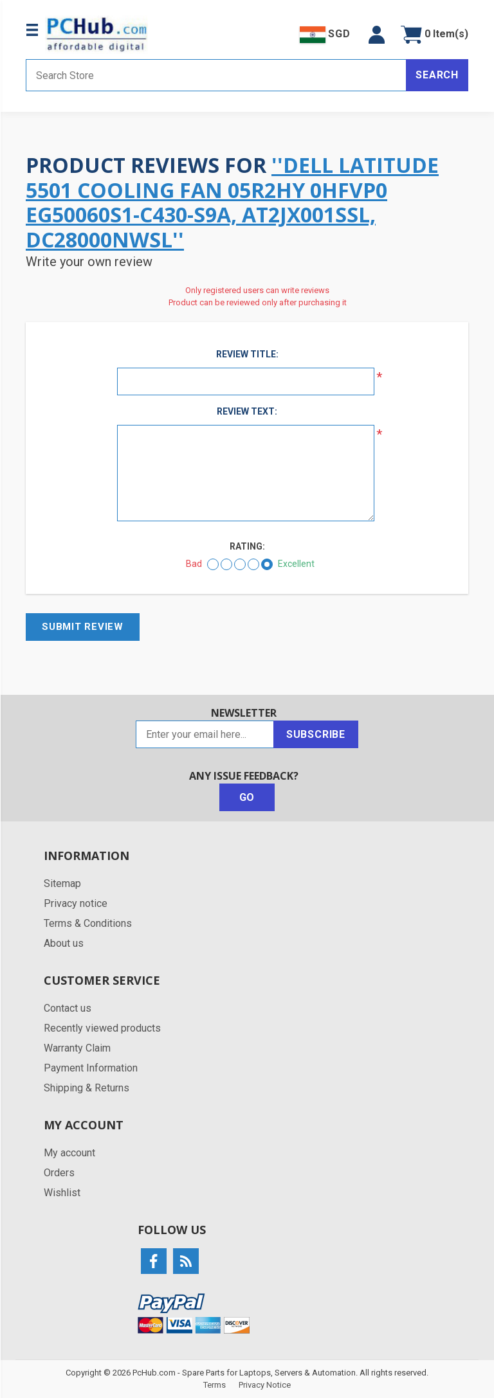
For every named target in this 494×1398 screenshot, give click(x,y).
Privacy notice (75, 903)
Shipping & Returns (86, 1088)
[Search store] (216, 75)
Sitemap (62, 883)
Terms (214, 1385)
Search (437, 75)
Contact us (67, 1008)
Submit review (83, 626)
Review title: (247, 354)
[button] (377, 35)
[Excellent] (267, 564)
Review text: (247, 411)
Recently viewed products (102, 1028)
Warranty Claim (77, 1048)
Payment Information (91, 1068)
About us (64, 943)
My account (69, 1153)
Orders (59, 1173)
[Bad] (213, 564)
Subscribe (315, 734)
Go (247, 797)
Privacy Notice (265, 1385)
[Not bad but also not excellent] (240, 564)
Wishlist (62, 1193)
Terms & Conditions (88, 923)
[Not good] (226, 564)
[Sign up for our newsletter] (205, 734)
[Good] (253, 564)
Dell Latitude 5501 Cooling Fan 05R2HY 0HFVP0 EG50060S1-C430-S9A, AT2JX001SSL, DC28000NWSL (232, 202)
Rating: (247, 546)
